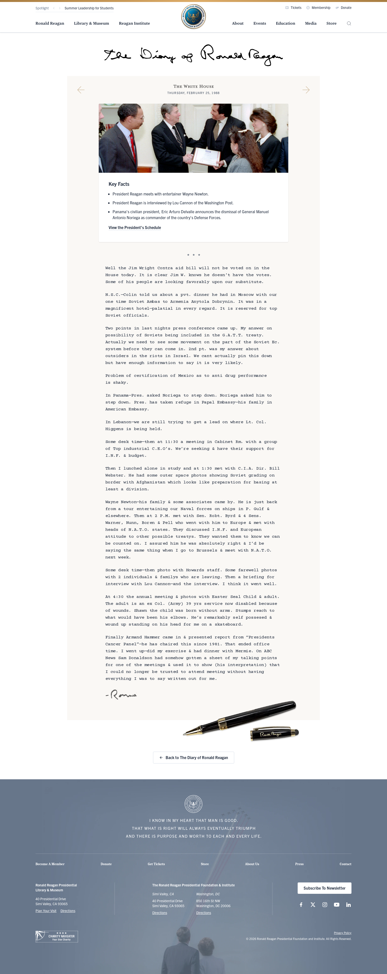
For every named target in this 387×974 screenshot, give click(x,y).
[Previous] (54, 8)
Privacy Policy (342, 933)
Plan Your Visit (46, 910)
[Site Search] (349, 23)
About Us (252, 864)
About (238, 23)
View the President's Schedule (135, 227)
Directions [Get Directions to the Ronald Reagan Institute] (203, 912)
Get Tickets (156, 864)
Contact (345, 864)
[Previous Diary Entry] (81, 90)
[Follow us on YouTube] (337, 905)
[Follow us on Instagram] (325, 905)
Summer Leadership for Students (89, 8)
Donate (343, 7)
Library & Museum (91, 23)
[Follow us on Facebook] (301, 905)
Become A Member (50, 864)
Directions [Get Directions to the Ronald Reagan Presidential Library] (159, 912)
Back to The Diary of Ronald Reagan (193, 757)
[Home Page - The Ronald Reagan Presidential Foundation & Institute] (193, 17)
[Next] (60, 8)
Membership (318, 7)
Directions (67, 910)
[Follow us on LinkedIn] (348, 905)
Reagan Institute (134, 23)
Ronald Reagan (50, 23)
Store (332, 23)
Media (311, 23)
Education (285, 23)
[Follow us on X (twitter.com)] (313, 905)
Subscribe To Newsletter (325, 887)
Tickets (293, 7)
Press (299, 864)
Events (259, 23)
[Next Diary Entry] (306, 90)
